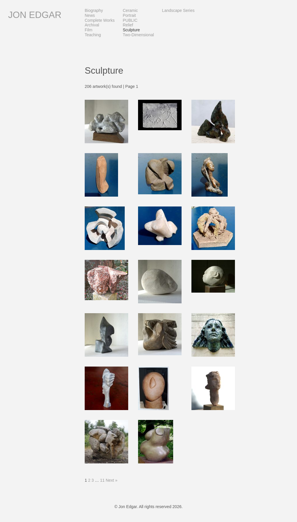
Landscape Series (178, 10)
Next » (111, 480)
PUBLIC (130, 20)
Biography (94, 10)
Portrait (129, 15)
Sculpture (131, 30)
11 (102, 480)
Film (88, 30)
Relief (128, 25)
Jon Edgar (34, 15)
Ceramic (130, 10)
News (90, 15)
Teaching (93, 34)
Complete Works (100, 20)
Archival (92, 25)
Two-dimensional (138, 34)
